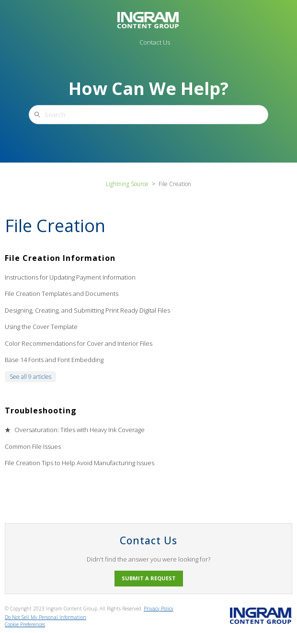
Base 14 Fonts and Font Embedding (54, 359)
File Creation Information (60, 258)
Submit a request (149, 578)
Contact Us (154, 42)
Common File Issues (33, 446)
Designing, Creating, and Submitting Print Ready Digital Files (87, 310)
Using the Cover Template (41, 326)
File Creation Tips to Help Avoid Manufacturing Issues (79, 462)
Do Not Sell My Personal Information (45, 617)
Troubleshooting (41, 410)
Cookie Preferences (25, 624)
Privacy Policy (158, 608)
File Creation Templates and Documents (61, 293)
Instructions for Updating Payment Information (70, 277)
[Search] (148, 114)
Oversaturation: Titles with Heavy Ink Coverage (79, 429)
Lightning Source (127, 184)
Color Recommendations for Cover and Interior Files (78, 343)
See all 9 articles (30, 377)
